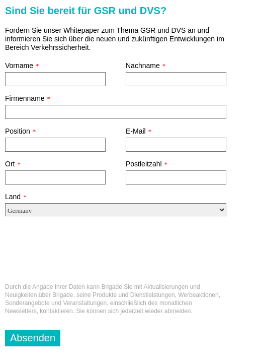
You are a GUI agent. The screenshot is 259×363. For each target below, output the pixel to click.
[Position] (55, 145)
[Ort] (55, 177)
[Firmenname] (115, 112)
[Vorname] (55, 79)
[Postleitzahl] (176, 177)
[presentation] (81, 253)
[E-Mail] (176, 145)
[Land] (115, 209)
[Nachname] (176, 79)
